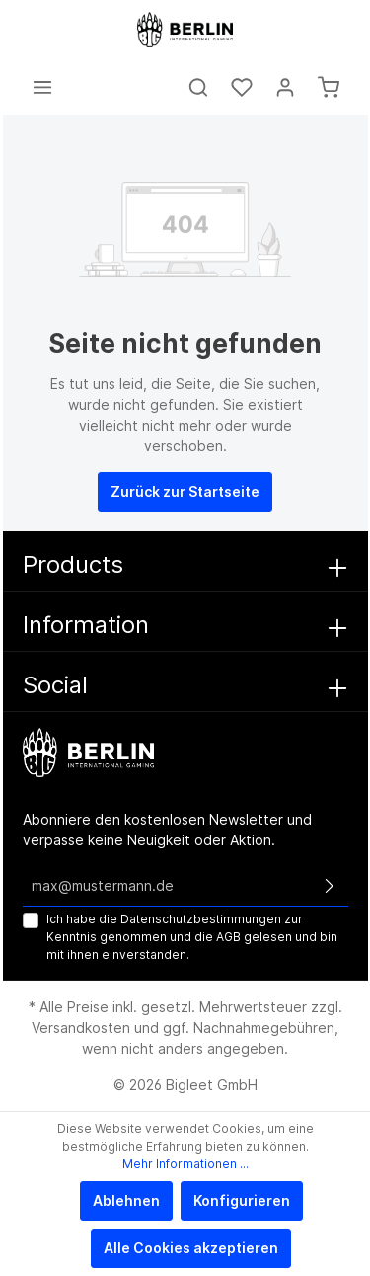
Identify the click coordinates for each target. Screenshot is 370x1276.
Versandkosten (81, 1027)
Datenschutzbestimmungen (200, 919)
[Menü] (42, 87)
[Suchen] (198, 87)
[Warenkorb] (328, 87)
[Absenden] (329, 886)
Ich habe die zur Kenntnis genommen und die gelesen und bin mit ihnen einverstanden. (191, 937)
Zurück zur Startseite (185, 491)
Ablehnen (126, 1200)
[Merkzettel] (241, 87)
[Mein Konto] (285, 87)
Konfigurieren (241, 1200)
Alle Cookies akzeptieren (191, 1247)
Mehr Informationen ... (185, 1163)
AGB (228, 936)
